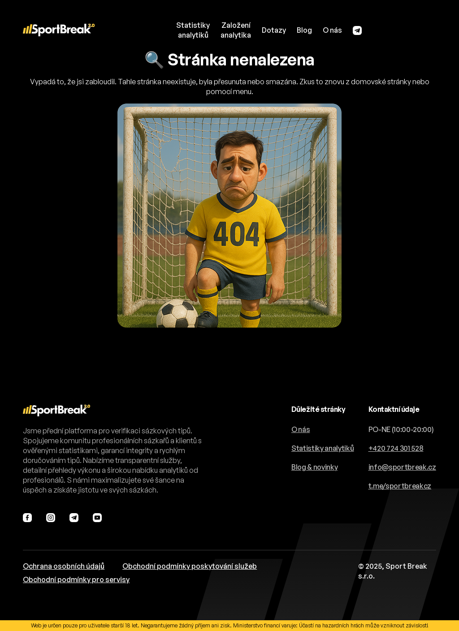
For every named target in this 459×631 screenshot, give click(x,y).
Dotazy (274, 30)
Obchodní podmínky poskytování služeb (189, 566)
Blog (304, 30)
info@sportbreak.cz (402, 466)
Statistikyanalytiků (193, 30)
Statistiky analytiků (322, 448)
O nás (332, 30)
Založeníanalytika (236, 30)
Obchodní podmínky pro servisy (76, 579)
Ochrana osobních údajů (63, 566)
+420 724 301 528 (396, 448)
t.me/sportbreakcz (400, 485)
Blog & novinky (314, 466)
